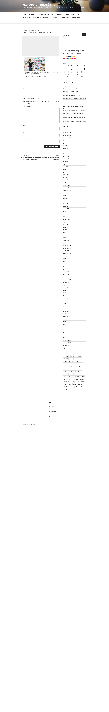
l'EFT (65, 371)
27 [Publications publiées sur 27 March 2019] (71, 74)
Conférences (60, 14)
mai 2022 (65, 174)
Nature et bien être (39, 4)
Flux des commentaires (54, 414)
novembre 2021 (67, 187)
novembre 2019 (67, 248)
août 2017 (65, 319)
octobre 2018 (66, 282)
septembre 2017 (67, 316)
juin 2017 (65, 324)
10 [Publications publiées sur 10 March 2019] (84, 69)
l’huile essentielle (77, 371)
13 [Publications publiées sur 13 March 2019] (71, 71)
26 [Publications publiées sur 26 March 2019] (68, 74)
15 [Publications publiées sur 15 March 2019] (77, 71)
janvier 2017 (66, 337)
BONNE (66, 358)
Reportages (26, 21)
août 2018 (65, 287)
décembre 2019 (67, 245)
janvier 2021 (66, 211)
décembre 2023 (67, 132)
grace (76, 366)
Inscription (51, 406)
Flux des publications (54, 411)
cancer (71, 358)
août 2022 (65, 166)
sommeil (80, 384)
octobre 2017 (66, 313)
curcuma (66, 364)
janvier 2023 (66, 156)
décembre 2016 (67, 340)
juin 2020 (65, 229)
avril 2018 (65, 298)
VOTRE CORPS (78, 386)
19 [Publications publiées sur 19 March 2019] (68, 72)
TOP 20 (66, 386)
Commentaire (27, 106)
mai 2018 (65, 295)
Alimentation (32, 14)
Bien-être (27, 86)
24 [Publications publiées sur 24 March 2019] (84, 72)
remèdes (83, 381)
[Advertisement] (40, 46)
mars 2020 (65, 237)
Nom (24, 125)
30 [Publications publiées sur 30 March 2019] (81, 74)
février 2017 (66, 335)
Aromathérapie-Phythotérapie (46, 14)
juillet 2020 (65, 227)
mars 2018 (65, 300)
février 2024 (66, 130)
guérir (80, 366)
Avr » (81, 76)
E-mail (25, 132)
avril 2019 (65, 266)
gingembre (70, 366)
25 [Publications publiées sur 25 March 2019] (65, 74)
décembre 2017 (67, 308)
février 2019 (66, 271)
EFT (79, 14)
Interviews (46, 17)
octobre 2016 (66, 345)
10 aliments (66, 356)
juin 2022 (65, 172)
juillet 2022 (65, 169)
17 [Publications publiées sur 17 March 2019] (84, 71)
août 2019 (65, 256)
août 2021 (65, 193)
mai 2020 (65, 232)
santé (70, 384)
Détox (78, 364)
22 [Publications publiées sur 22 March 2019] (77, 72)
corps (81, 361)
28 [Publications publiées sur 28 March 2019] (74, 74)
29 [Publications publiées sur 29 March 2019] (77, 74)
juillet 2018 (65, 290)
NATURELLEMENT (68, 376)
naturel (76, 374)
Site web (25, 139)
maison (65, 374)
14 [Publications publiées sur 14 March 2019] (74, 71)
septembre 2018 (67, 285)
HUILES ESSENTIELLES (78, 369)
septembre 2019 (67, 253)
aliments (73, 356)
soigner (75, 384)
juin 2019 (65, 261)
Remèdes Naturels (76, 17)
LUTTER (70, 371)
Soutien (37, 86)
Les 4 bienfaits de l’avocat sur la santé (71, 95)
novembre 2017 (67, 311)
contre (76, 361)
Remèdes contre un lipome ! (79, 110)
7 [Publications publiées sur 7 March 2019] (74, 69)
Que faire (37, 88)
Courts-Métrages (70, 14)
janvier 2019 (66, 274)
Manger (71, 374)
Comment (71, 361)
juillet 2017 (65, 321)
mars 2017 (65, 332)
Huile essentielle (67, 369)
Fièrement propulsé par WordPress (30, 424)
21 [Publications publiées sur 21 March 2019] (74, 72)
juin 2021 (65, 198)
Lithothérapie (55, 17)
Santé (34, 21)
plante (65, 379)
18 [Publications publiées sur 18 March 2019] (64, 72)
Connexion (51, 408)
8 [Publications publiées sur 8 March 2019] (77, 69)
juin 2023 (65, 145)
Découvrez (72, 364)
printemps (66, 381)
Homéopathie (37, 17)
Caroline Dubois (78, 358)
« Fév (68, 76)
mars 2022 (65, 179)
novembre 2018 (67, 279)
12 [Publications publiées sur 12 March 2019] (68, 71)
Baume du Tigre (29, 88)
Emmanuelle (36, 30)
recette (72, 381)
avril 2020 (65, 235)
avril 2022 (65, 177)
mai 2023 (65, 148)
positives (76, 379)
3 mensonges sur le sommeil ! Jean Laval (72, 88)
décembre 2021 (67, 185)
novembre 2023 (67, 135)
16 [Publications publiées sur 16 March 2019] (81, 71)
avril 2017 (65, 329)
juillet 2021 (65, 195)
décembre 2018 (67, 277)
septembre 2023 (67, 137)
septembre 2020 (67, 222)
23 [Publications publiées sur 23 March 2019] (81, 72)
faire (65, 366)
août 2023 (65, 140)
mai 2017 (65, 327)
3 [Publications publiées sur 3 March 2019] (84, 68)
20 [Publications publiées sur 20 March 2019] (71, 72)
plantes (70, 379)
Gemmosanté (66, 106)
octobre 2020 (66, 219)
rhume (65, 384)
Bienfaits (79, 356)
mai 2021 (65, 201)
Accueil (24, 14)
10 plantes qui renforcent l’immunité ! (77, 121)
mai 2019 (65, 264)
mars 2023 (65, 151)
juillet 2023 (65, 143)
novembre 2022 (67, 158)
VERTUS (71, 386)
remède (77, 381)
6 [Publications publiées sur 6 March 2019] (71, 69)
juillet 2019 (65, 258)
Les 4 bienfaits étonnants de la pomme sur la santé (74, 98)
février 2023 (66, 153)
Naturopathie (65, 17)
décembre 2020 (67, 214)
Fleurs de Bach (27, 17)
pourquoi (82, 379)
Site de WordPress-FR (54, 416)
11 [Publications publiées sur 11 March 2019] (64, 71)
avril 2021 (65, 203)
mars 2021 (65, 206)
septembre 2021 (67, 190)
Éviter (65, 389)
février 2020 (66, 240)
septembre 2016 (67, 348)
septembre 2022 (67, 164)
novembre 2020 (67, 216)
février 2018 (66, 303)
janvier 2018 (66, 306)
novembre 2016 (67, 342)
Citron (65, 361)
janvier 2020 (66, 243)
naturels (83, 376)
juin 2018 (65, 292)
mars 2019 (65, 269)
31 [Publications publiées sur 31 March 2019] (84, 74)
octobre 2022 (66, 161)
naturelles (77, 376)
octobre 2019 (66, 250)
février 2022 (66, 182)
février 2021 (66, 208)
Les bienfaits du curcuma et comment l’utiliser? (73, 86)
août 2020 (65, 224)
